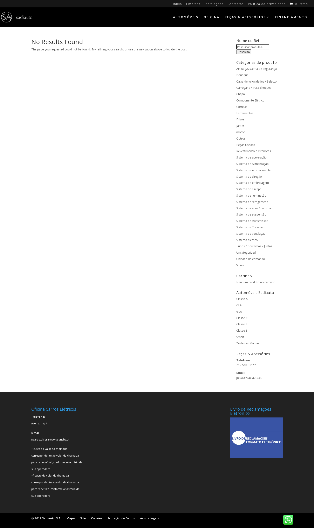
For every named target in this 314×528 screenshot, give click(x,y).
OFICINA (211, 17)
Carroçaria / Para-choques (253, 88)
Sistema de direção (249, 176)
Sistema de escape (248, 189)
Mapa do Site (76, 518)
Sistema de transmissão (252, 221)
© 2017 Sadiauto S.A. (46, 518)
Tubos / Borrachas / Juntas (254, 246)
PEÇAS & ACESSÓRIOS (245, 17)
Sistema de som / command (255, 208)
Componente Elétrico (250, 100)
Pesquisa (244, 52)
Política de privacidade (267, 4)
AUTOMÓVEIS (185, 17)
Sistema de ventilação (251, 233)
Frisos (240, 119)
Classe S (241, 330)
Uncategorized (246, 252)
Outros (241, 138)
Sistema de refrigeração (252, 202)
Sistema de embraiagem (252, 183)
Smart (240, 337)
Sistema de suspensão (251, 214)
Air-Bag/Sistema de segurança (256, 69)
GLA (239, 312)
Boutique (242, 75)
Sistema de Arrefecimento (253, 170)
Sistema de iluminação (251, 195)
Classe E (241, 324)
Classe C (242, 318)
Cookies (96, 518)
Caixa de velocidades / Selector (257, 81)
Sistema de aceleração (251, 157)
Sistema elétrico (247, 240)
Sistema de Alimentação (252, 164)
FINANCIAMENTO (291, 17)
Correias (241, 107)
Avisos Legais (149, 518)
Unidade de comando (250, 259)
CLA (239, 305)
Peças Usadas (245, 145)
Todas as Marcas (247, 343)
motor (240, 132)
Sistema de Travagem (251, 227)
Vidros (240, 265)
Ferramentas (244, 113)
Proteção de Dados (121, 518)
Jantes (240, 126)
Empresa (193, 4)
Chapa (240, 94)
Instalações (214, 4)
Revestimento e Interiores (253, 151)
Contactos (236, 4)
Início (177, 4)
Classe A (242, 299)
